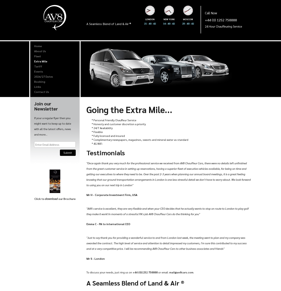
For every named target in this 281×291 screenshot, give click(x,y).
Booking (39, 81)
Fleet (37, 56)
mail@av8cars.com (181, 272)
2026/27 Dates (43, 76)
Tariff (38, 66)
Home (38, 46)
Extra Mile (40, 61)
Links (37, 86)
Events (38, 71)
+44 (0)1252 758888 (145, 272)
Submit (67, 152)
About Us (40, 51)
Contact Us (41, 91)
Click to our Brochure (55, 198)
